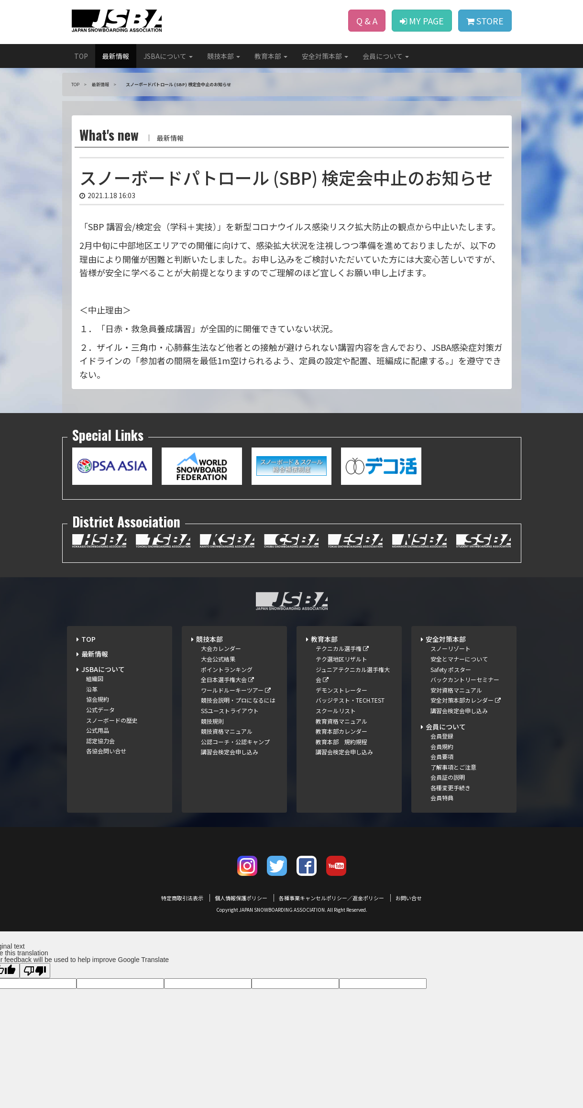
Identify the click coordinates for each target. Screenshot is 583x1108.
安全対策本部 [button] (325, 56)
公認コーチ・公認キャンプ (235, 742)
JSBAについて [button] (168, 56)
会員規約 (441, 746)
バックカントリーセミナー (464, 679)
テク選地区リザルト (341, 659)
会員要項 (441, 756)
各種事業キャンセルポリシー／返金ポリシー (331, 898)
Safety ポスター (450, 669)
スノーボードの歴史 (112, 720)
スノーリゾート (450, 648)
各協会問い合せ (106, 751)
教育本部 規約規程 (341, 742)
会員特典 (441, 798)
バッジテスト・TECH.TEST (350, 700)
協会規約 (97, 699)
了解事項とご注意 (453, 767)
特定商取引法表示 (182, 898)
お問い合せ (409, 898)
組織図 (94, 678)
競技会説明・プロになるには (238, 700)
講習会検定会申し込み (229, 752)
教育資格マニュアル (341, 721)
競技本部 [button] (223, 56)
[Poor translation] (35, 970)
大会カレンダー (221, 648)
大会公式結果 (218, 659)
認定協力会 (100, 741)
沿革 (92, 689)
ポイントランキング (227, 669)
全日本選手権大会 (227, 679)
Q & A (366, 20)
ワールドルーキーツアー (236, 690)
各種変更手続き (450, 787)
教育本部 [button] (270, 56)
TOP (81, 56)
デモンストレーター (341, 690)
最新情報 (115, 56)
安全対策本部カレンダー (465, 700)
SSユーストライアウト (230, 710)
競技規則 (212, 721)
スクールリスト (336, 710)
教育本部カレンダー (341, 731)
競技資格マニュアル (227, 731)
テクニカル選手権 (342, 648)
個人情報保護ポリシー (241, 898)
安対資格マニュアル (456, 690)
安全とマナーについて (459, 659)
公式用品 (97, 730)
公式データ (100, 709)
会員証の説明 (447, 777)
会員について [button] (386, 56)
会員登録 (441, 736)
